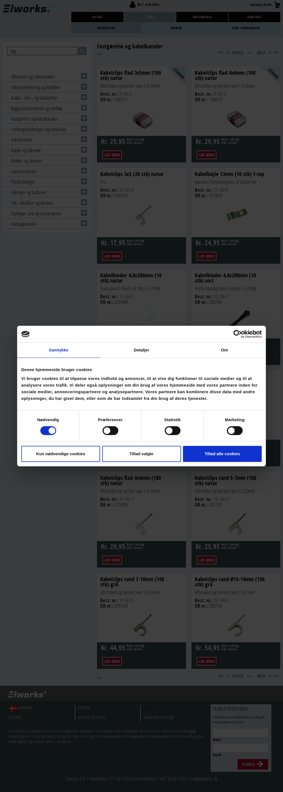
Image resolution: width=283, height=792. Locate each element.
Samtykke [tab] (59, 350)
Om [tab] (224, 350)
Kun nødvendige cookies (60, 453)
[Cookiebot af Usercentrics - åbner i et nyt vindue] (237, 334)
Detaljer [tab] (141, 350)
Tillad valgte (141, 453)
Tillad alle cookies (222, 453)
